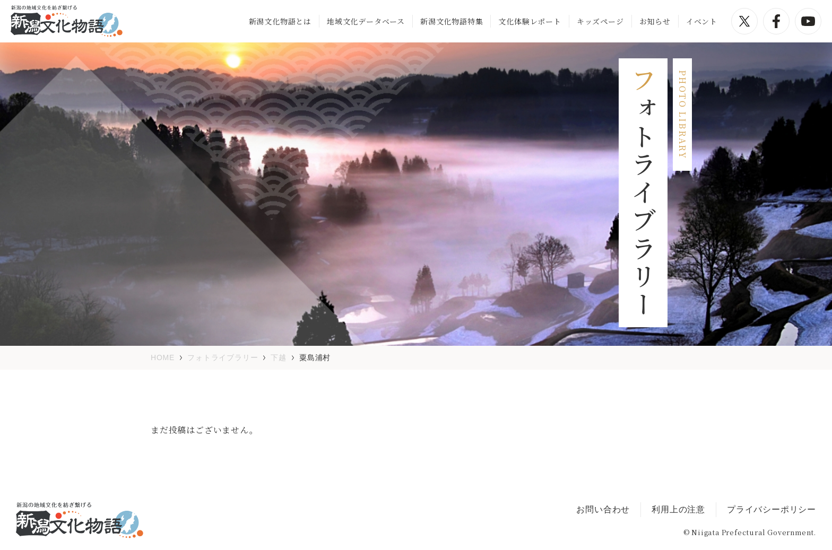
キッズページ (600, 21)
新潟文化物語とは (280, 21)
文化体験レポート (529, 21)
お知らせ (655, 21)
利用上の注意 (678, 509)
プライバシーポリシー (771, 509)
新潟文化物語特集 (451, 21)
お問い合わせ (603, 509)
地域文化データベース (366, 21)
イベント (701, 21)
